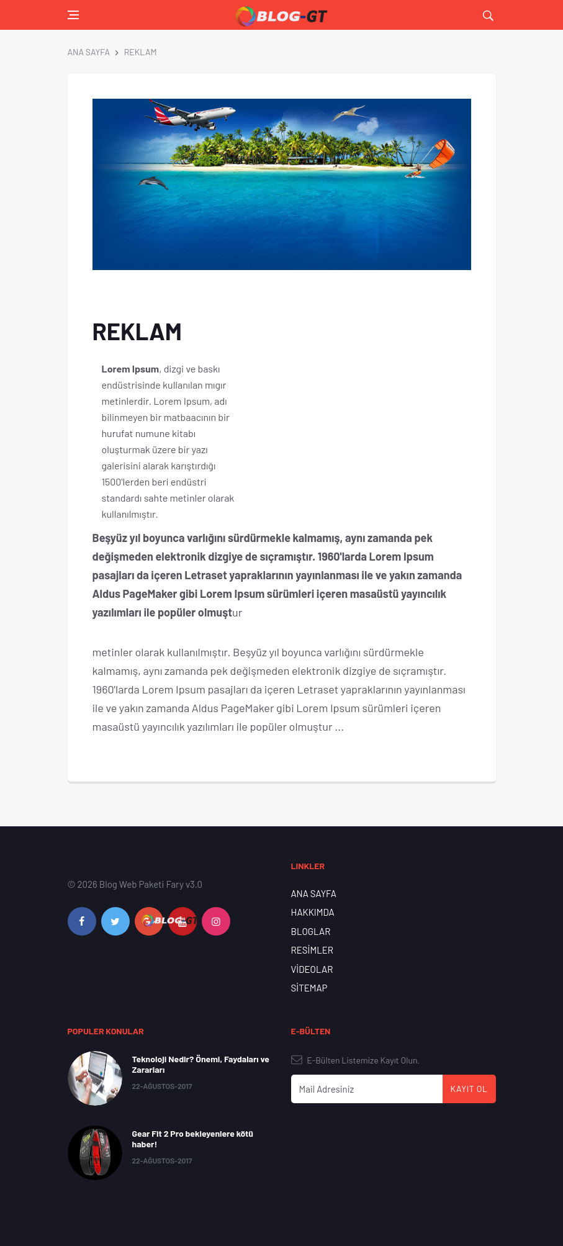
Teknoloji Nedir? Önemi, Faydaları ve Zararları (200, 1064)
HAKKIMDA (313, 912)
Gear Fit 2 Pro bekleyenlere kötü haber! (193, 1138)
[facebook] (82, 921)
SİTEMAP (309, 987)
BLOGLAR (311, 931)
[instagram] (216, 921)
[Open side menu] (73, 15)
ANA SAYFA (89, 52)
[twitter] (115, 921)
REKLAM (140, 52)
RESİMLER (312, 949)
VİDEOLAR (312, 969)
